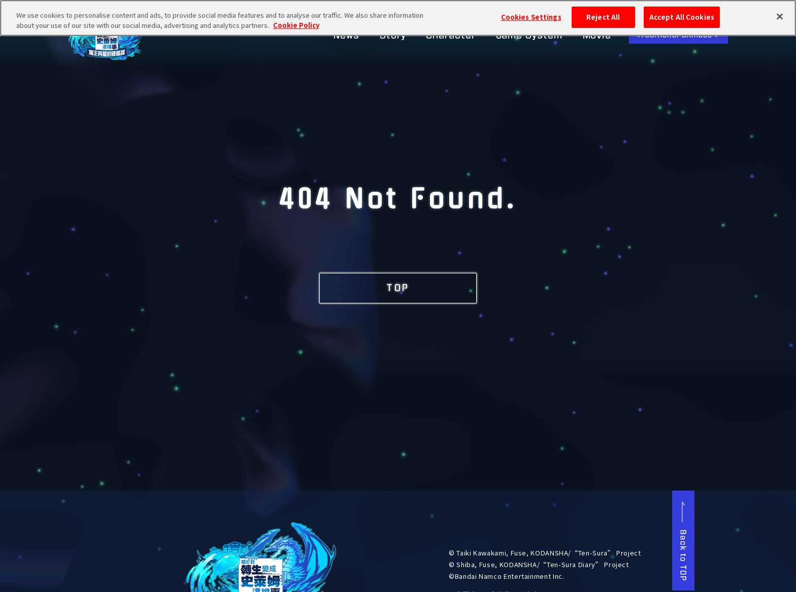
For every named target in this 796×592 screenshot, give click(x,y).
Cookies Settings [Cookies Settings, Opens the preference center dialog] (531, 13)
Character (450, 35)
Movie (597, 35)
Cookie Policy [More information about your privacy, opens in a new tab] (296, 20)
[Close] (780, 13)
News (346, 35)
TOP (398, 288)
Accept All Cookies (681, 13)
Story (393, 35)
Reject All (603, 13)
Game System (529, 35)
